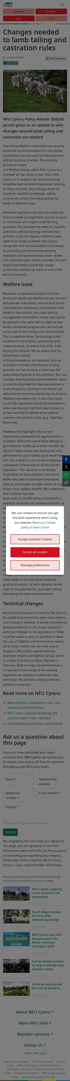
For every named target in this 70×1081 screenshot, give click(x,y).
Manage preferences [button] (35, 565)
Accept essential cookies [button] (35, 539)
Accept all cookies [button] (35, 552)
